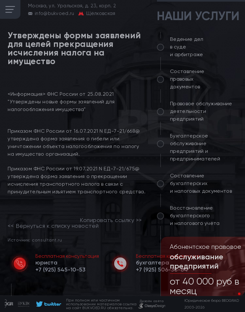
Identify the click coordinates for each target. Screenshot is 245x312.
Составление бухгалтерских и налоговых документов (201, 183)
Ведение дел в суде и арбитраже (187, 46)
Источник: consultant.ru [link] (35, 239)
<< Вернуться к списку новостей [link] (53, 226)
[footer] (47, 304)
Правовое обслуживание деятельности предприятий (201, 111)
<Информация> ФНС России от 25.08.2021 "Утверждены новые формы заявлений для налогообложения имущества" (61, 101)
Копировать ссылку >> (111, 220)
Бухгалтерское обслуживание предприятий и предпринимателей (195, 147)
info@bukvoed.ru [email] (54, 13)
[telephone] (60, 269)
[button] (234, 294)
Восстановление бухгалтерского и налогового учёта (195, 215)
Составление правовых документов (187, 79)
